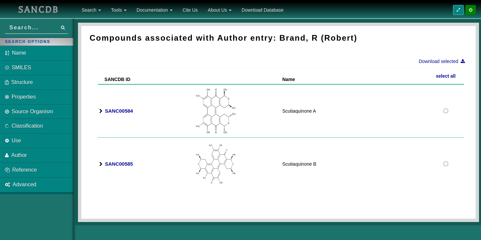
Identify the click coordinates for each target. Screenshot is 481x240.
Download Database (262, 10)
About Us (220, 10)
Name (288, 79)
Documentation (155, 10)
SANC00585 (119, 164)
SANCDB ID (114, 79)
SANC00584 (119, 111)
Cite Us (190, 10)
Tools (119, 10)
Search (91, 10)
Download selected (444, 61)
